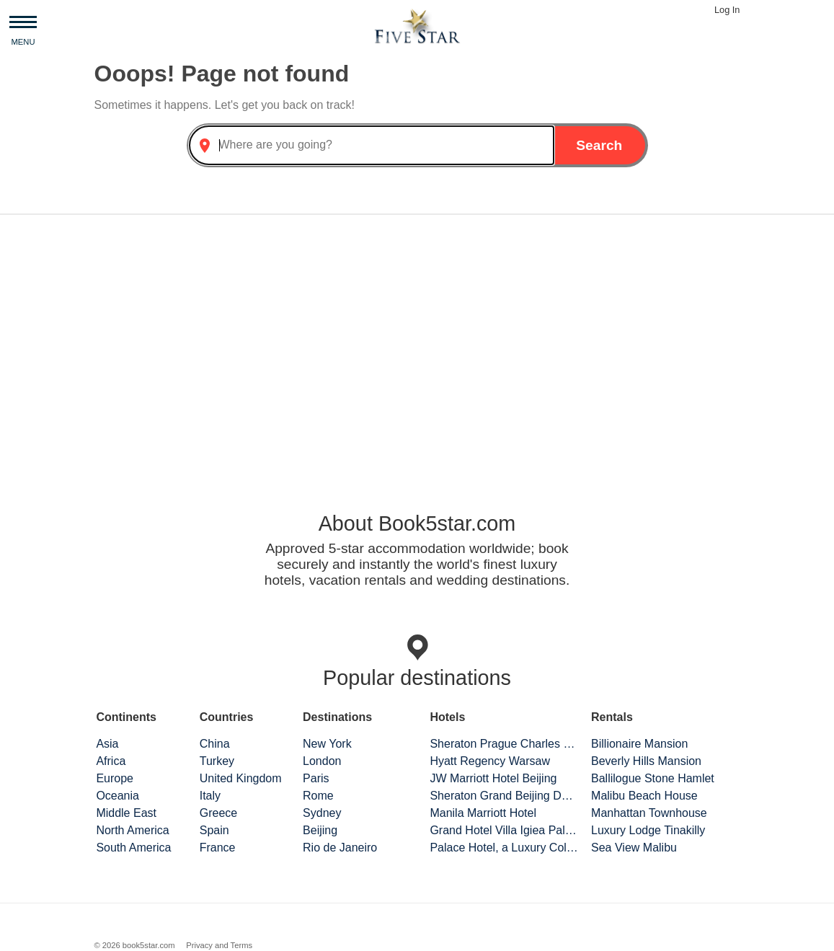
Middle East (126, 813)
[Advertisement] (417, 339)
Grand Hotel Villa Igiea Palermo (504, 830)
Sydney (322, 813)
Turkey (217, 761)
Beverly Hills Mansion (646, 761)
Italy (210, 795)
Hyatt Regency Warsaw (490, 761)
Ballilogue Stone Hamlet (652, 778)
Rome (318, 795)
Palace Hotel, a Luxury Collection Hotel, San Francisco (504, 847)
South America (133, 847)
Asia (107, 744)
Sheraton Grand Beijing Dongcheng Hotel (504, 795)
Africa (110, 761)
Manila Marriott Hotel (483, 813)
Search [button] (599, 145)
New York (327, 744)
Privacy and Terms (219, 945)
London (322, 761)
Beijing (320, 830)
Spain (214, 830)
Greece (218, 813)
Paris (316, 778)
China (215, 744)
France (218, 847)
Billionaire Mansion (639, 744)
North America (132, 830)
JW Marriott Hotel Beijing (493, 778)
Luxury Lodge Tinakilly (648, 830)
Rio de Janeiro (340, 847)
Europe (114, 778)
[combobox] (372, 145)
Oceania (117, 795)
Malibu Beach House (644, 795)
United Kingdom (241, 778)
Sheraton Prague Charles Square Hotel (504, 744)
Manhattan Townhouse (649, 813)
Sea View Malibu (634, 847)
